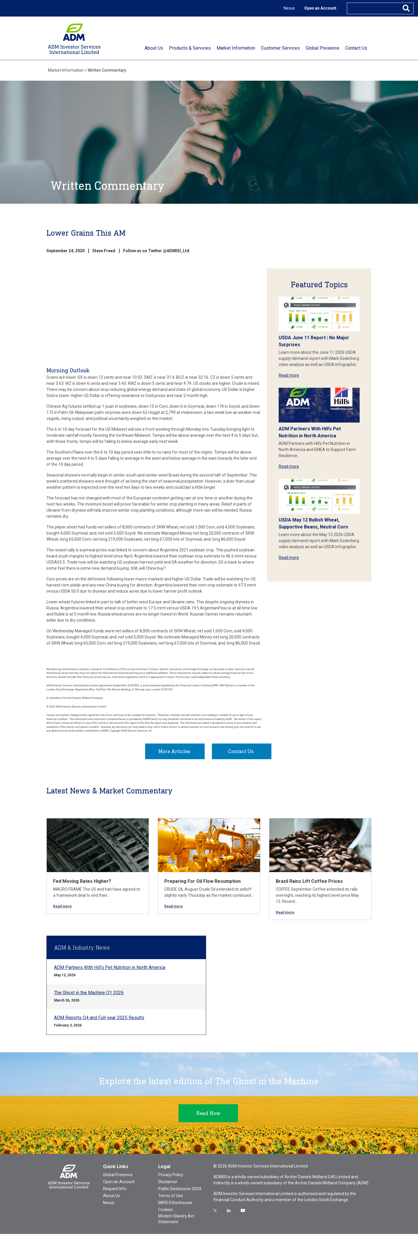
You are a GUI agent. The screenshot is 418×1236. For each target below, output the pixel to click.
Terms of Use (170, 1197)
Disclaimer (167, 1183)
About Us (111, 1197)
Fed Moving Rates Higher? (82, 883)
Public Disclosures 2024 (179, 1190)
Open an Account (320, 8)
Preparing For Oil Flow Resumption (202, 883)
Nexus (289, 8)
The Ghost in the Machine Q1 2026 (89, 994)
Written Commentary (107, 70)
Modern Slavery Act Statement (176, 1221)
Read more (289, 375)
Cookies (165, 1211)
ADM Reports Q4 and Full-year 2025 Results (99, 1019)
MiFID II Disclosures (175, 1204)
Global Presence (118, 1176)
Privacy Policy (170, 1176)
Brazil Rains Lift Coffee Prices (309, 883)
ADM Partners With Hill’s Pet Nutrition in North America (109, 969)
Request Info (115, 1190)
